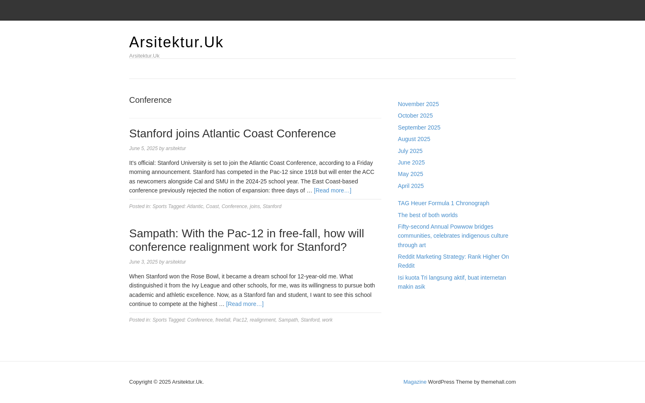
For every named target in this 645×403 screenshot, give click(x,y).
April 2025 (411, 186)
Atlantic (195, 206)
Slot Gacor (411, 322)
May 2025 (410, 174)
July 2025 (410, 151)
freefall (223, 320)
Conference (234, 206)
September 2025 (419, 127)
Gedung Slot (414, 304)
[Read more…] (332, 190)
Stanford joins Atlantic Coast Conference (232, 133)
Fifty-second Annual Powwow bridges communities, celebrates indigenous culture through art (453, 235)
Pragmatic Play (417, 313)
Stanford (272, 206)
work (327, 320)
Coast (212, 206)
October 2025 (415, 115)
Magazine (415, 382)
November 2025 (418, 104)
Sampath (288, 320)
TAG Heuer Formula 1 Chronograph (443, 203)
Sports (160, 206)
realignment (263, 320)
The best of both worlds (428, 215)
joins (255, 206)
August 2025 (414, 139)
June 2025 (411, 162)
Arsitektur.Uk (176, 42)
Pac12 (240, 320)
